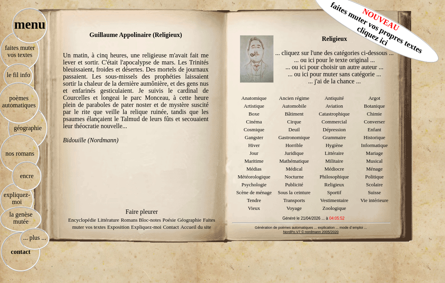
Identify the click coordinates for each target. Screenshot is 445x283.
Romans (130, 220)
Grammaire (334, 137)
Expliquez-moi (146, 227)
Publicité (294, 184)
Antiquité (334, 98)
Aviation (334, 106)
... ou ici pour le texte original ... (334, 60)
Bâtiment (294, 114)
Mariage (374, 153)
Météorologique (254, 177)
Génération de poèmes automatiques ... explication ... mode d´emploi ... (311, 228)
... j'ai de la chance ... (334, 81)
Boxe (254, 114)
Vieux (254, 208)
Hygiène (334, 145)
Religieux (334, 184)
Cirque (294, 122)
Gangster (254, 137)
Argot (374, 98)
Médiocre (334, 169)
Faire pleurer (142, 211)
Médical (294, 169)
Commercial (334, 122)
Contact (171, 227)
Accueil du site (196, 227)
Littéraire (334, 153)
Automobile (294, 106)
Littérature (108, 220)
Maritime (253, 161)
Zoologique (334, 208)
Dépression (334, 129)
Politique (374, 177)
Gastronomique (294, 137)
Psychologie (254, 184)
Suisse (374, 192)
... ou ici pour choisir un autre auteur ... (335, 67)
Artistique (254, 106)
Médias (253, 169)
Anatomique (253, 98)
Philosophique (334, 177)
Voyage (294, 208)
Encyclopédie (82, 220)
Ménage (374, 169)
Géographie (189, 220)
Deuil (294, 129)
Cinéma (254, 122)
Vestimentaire (334, 200)
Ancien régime (294, 98)
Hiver (254, 145)
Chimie (374, 114)
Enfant (374, 129)
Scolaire (374, 184)
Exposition (118, 227)
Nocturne (293, 177)
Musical (374, 161)
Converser (374, 122)
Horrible (294, 145)
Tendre (254, 200)
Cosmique (254, 129)
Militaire (334, 161)
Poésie (169, 220)
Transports (294, 200)
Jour (253, 153)
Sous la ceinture (294, 192)
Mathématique (294, 161)
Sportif (334, 192)
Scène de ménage (253, 192)
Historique (374, 137)
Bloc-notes (150, 220)
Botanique (374, 106)
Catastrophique (334, 114)
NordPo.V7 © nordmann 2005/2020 (310, 232)
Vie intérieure (374, 200)
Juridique (293, 153)
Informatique (374, 145)
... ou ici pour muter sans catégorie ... (334, 74)
